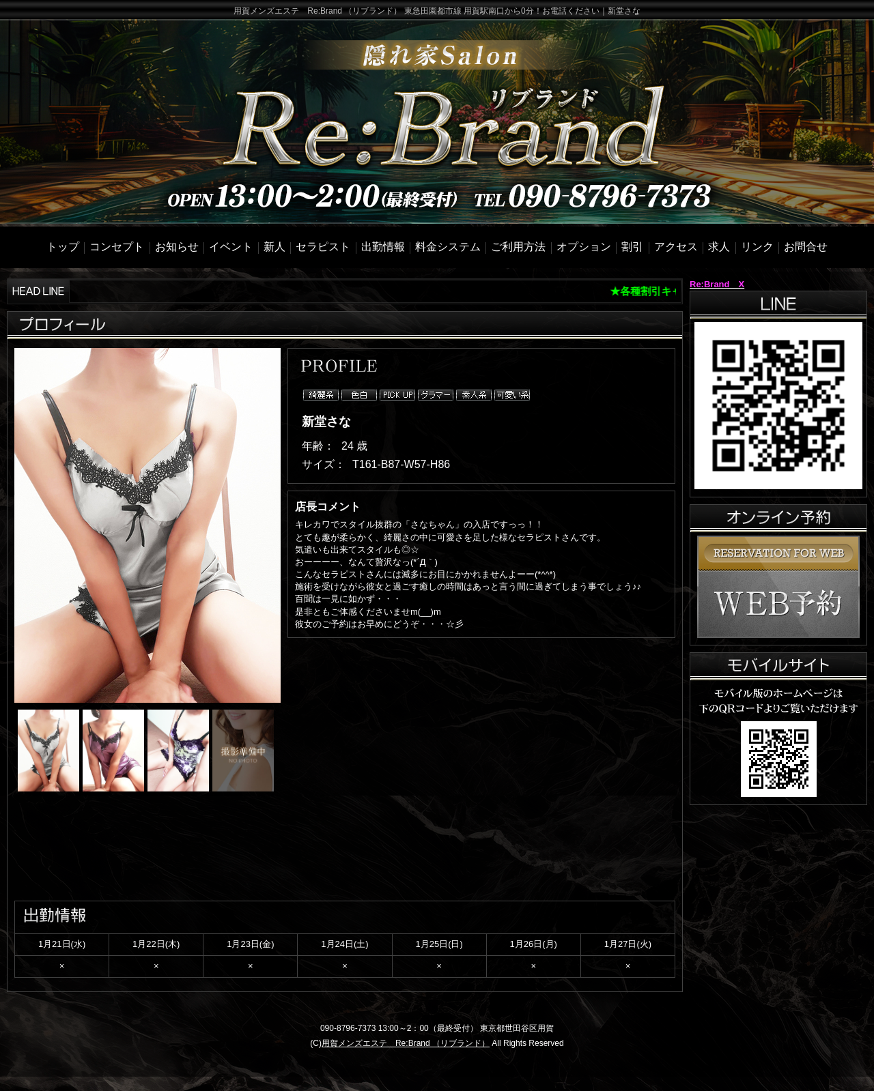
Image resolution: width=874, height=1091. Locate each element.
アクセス (676, 246)
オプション (583, 246)
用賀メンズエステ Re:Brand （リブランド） (406, 1043)
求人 (719, 246)
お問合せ (806, 246)
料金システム (448, 246)
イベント (231, 246)
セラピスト (323, 246)
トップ (62, 246)
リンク (757, 246)
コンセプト (116, 246)
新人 (274, 246)
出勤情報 (383, 246)
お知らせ (177, 246)
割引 (632, 246)
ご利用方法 (518, 246)
